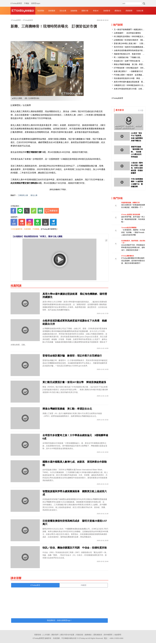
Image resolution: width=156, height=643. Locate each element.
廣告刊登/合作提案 (67, 635)
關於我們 (55, 635)
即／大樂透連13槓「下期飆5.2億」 (128, 57)
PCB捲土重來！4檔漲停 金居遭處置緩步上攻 (132, 75)
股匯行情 (84, 11)
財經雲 (23, 11)
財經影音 (107, 11)
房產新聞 (129, 11)
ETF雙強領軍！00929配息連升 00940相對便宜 (133, 68)
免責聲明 (117, 635)
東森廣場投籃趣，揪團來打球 (130, 202)
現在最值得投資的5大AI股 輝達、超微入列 (131, 78)
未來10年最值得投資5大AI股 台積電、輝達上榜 (133, 89)
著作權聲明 (108, 635)
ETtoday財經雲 (117, 98)
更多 (140, 110)
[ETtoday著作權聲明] (49, 229)
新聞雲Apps (35, 1)
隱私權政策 (98, 635)
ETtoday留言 (35, 585)
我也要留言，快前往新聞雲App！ (59, 620)
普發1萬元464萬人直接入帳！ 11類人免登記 (132, 43)
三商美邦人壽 (23, 195)
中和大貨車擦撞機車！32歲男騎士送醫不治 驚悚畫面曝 (137, 183)
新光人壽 (34, 195)
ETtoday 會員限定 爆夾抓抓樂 (130, 214)
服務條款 (88, 635)
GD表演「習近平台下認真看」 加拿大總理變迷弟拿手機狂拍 (137, 137)
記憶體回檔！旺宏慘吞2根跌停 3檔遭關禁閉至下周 (134, 40)
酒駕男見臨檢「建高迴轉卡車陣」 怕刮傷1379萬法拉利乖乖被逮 (137, 152)
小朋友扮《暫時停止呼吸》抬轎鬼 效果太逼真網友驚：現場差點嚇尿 (137, 168)
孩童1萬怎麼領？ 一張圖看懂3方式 (128, 71)
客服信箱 (79, 635)
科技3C (96, 11)
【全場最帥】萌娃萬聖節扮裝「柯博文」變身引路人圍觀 (37, 236)
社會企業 (140, 11)
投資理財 (40, 11)
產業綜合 (118, 11)
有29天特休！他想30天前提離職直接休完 (130, 47)
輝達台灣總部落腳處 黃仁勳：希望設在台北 (132, 64)
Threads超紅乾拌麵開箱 (128, 227)
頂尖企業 (62, 11)
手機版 (26, 1)
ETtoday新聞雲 (16, 1)
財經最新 (51, 11)
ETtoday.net (83, 638)
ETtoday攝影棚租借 (127, 256)
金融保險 (73, 11)
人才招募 (46, 635)
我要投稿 (37, 635)
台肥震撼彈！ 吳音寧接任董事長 (127, 33)
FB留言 (83, 585)
